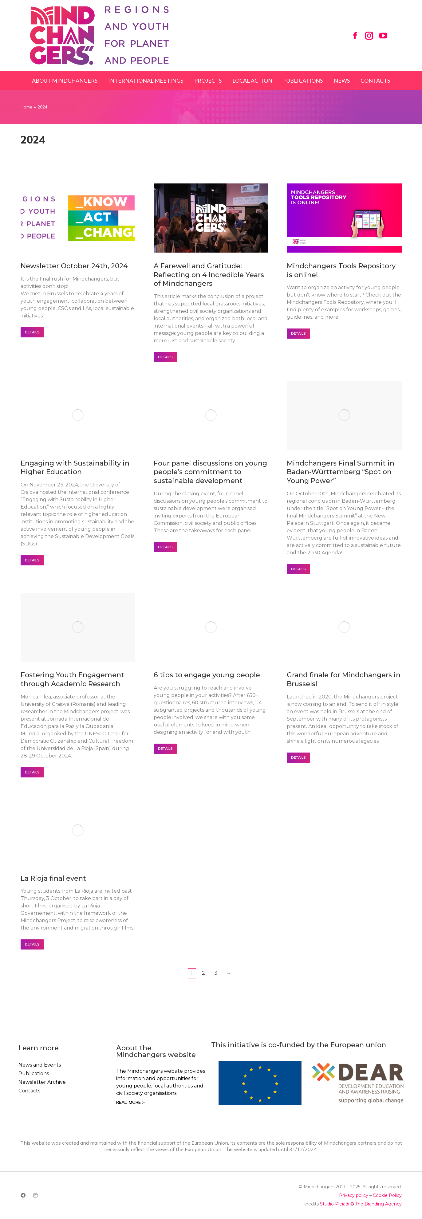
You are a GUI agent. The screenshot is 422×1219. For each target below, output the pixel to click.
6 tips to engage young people (207, 675)
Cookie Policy (387, 1195)
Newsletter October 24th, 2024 (74, 266)
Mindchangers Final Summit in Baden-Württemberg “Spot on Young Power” (340, 472)
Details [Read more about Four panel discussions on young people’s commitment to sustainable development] (165, 547)
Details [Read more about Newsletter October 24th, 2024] (32, 332)
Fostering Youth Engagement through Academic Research (72, 679)
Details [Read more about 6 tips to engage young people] (165, 748)
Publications (33, 1073)
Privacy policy (353, 1195)
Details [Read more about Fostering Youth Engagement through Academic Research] (32, 772)
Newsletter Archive (42, 1082)
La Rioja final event (53, 878)
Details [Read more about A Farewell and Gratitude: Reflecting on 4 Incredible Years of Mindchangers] (165, 357)
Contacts (29, 1091)
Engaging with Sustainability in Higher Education (75, 467)
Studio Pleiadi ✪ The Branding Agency (361, 1204)
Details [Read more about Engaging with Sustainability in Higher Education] (32, 560)
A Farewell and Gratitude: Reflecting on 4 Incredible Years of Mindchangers (209, 275)
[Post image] (78, 218)
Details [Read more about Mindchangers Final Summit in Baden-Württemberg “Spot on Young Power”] (298, 569)
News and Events (39, 1065)
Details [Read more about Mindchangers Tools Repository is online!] (298, 333)
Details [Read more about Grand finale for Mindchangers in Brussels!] (298, 757)
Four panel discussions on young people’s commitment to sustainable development (210, 472)
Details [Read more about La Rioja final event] (32, 944)
